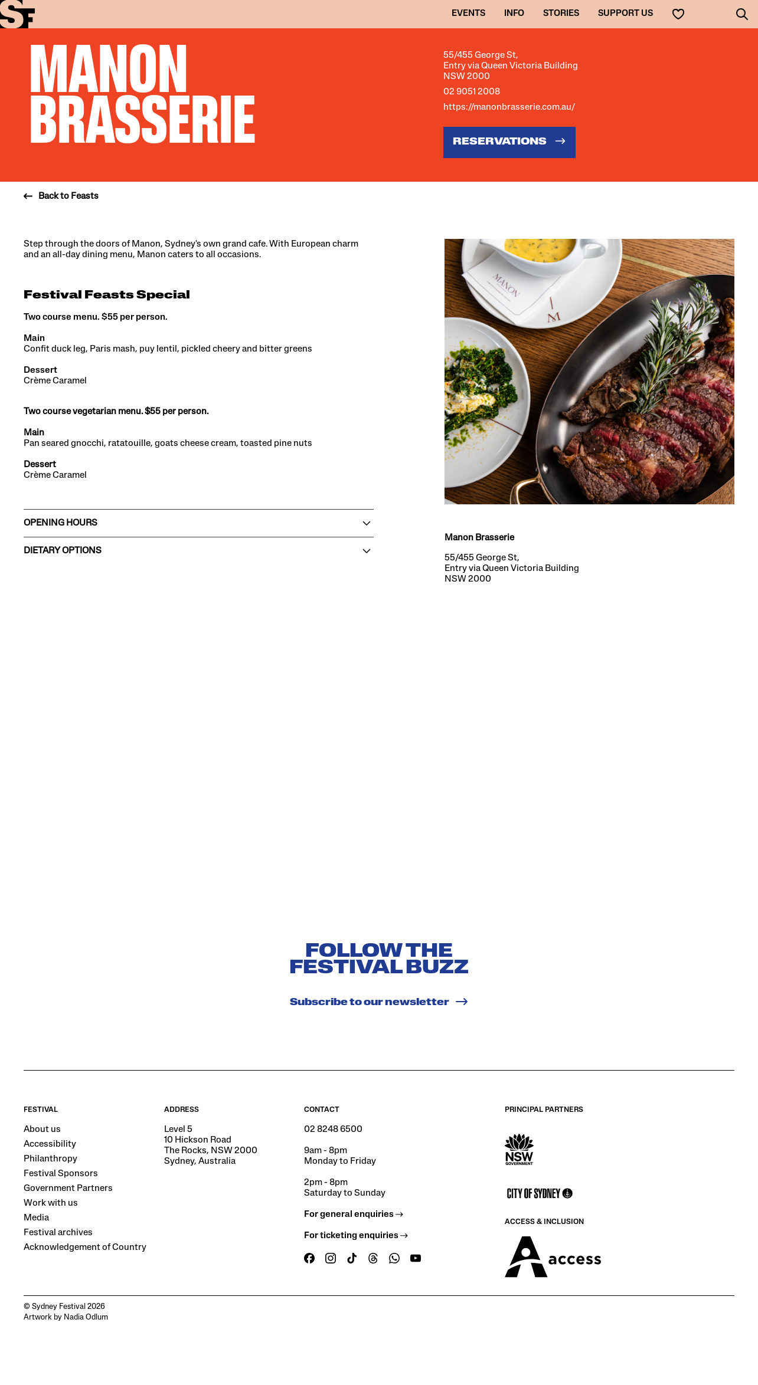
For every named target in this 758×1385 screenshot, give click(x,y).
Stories (561, 13)
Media (36, 1218)
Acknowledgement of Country (85, 1247)
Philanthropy (50, 1159)
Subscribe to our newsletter (379, 1002)
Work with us (51, 1203)
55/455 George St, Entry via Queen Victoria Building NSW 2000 (510, 66)
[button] (742, 14)
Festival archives (58, 1233)
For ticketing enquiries (356, 1235)
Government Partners (68, 1188)
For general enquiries (353, 1214)
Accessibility (50, 1144)
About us (42, 1129)
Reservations (509, 141)
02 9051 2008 (471, 92)
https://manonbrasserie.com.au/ (509, 107)
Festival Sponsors (61, 1174)
